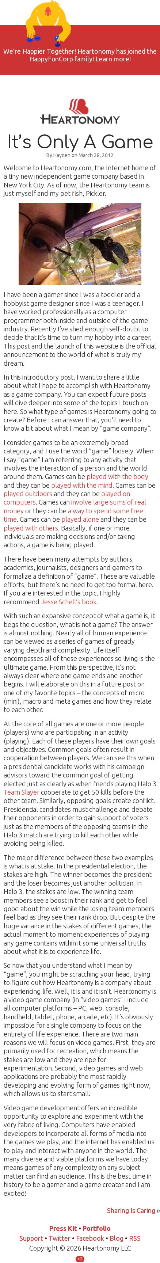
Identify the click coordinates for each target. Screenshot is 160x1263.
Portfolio (97, 1228)
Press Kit (63, 1228)
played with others (31, 528)
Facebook (90, 1238)
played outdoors (28, 493)
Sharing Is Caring (131, 1210)
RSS (135, 1238)
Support (31, 1238)
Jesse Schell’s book (68, 601)
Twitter (60, 1238)
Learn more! (113, 58)
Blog (116, 1238)
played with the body (117, 476)
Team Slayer (21, 792)
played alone (80, 519)
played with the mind (82, 485)
